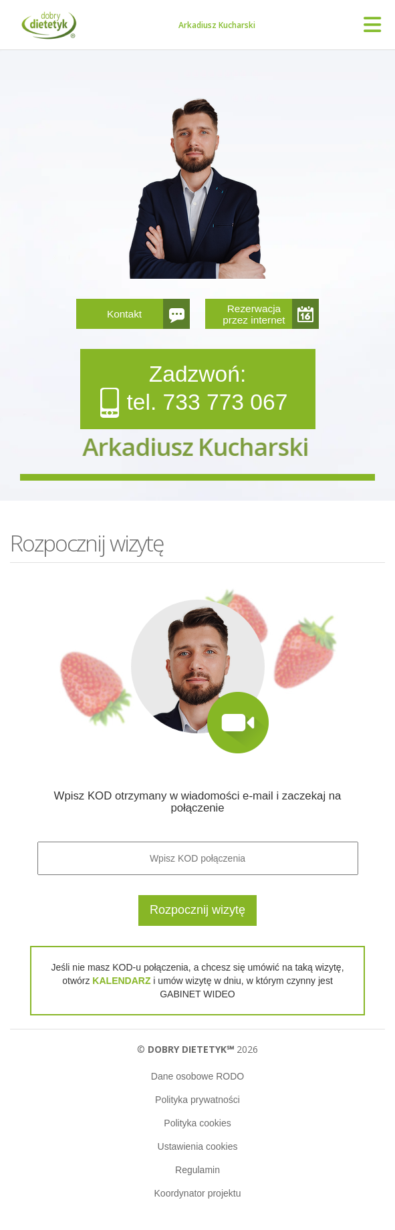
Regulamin (197, 1169)
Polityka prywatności (197, 1099)
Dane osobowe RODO (197, 1076)
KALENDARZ (121, 980)
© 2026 (197, 1049)
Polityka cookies (197, 1123)
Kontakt (124, 314)
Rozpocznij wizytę (197, 909)
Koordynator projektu (197, 1193)
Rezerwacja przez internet (254, 314)
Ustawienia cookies (198, 1146)
